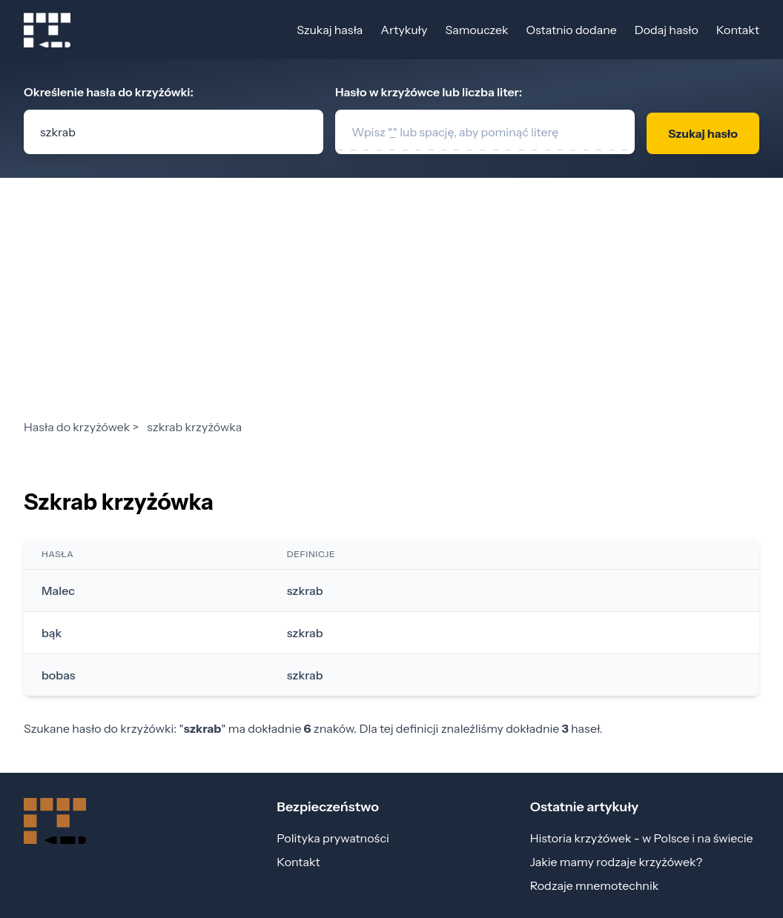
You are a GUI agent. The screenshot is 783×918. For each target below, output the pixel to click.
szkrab (305, 590)
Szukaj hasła (330, 29)
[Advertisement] (391, 306)
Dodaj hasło (666, 29)
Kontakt (737, 29)
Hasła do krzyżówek (77, 426)
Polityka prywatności (333, 838)
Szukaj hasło (703, 133)
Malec (58, 590)
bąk (52, 632)
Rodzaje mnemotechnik (594, 885)
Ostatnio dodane (571, 29)
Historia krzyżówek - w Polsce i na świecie (641, 838)
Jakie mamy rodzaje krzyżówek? (616, 861)
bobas (59, 675)
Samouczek (476, 29)
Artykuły (403, 29)
